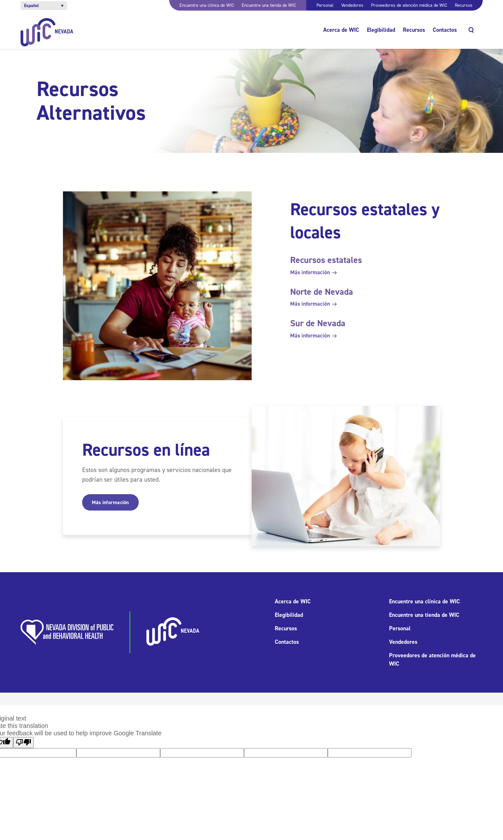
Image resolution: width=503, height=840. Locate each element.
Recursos (464, 5)
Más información (313, 272)
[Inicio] (47, 32)
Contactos (445, 30)
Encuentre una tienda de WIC (269, 5)
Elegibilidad (381, 30)
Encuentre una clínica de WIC (206, 5)
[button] (44, 5)
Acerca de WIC (341, 30)
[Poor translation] (23, 742)
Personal (325, 5)
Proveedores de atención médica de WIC (409, 5)
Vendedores (352, 5)
